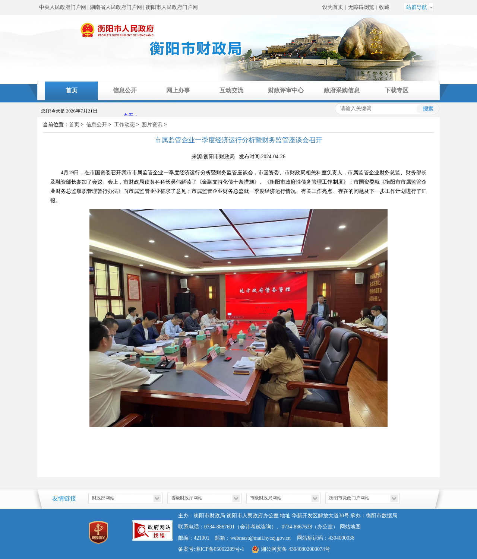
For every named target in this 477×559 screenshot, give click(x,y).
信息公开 (125, 90)
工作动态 (124, 124)
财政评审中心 (286, 90)
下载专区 (396, 90)
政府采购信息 (342, 90)
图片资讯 (152, 124)
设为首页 (332, 7)
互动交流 (231, 90)
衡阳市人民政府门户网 (172, 7)
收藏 (384, 7)
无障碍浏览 (361, 7)
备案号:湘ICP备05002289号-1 (211, 549)
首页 (72, 90)
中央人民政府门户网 (62, 7)
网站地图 (350, 527)
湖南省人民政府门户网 (116, 7)
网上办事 (178, 90)
